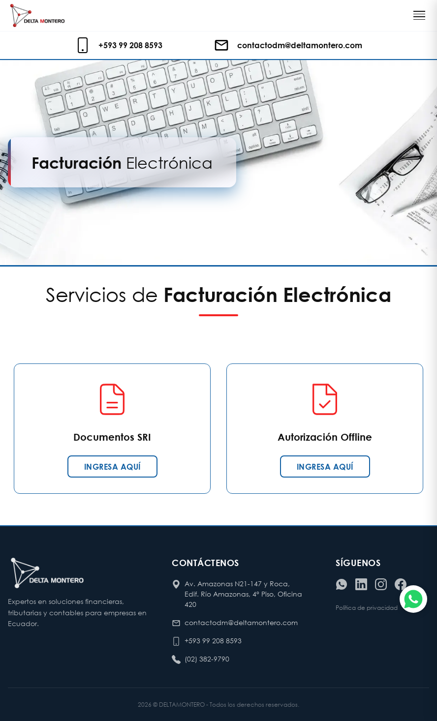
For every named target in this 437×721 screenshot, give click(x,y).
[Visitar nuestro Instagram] (381, 584)
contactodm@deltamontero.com (241, 622)
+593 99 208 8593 (213, 640)
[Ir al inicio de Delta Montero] (37, 15)
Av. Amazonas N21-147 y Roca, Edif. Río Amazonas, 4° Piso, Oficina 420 (243, 594)
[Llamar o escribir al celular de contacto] (120, 45)
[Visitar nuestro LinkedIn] (361, 584)
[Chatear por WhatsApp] (413, 599)
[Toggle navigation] (419, 15)
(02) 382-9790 (207, 658)
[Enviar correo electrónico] (288, 45)
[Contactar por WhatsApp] (341, 584)
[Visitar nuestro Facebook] (400, 584)
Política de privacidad (367, 607)
